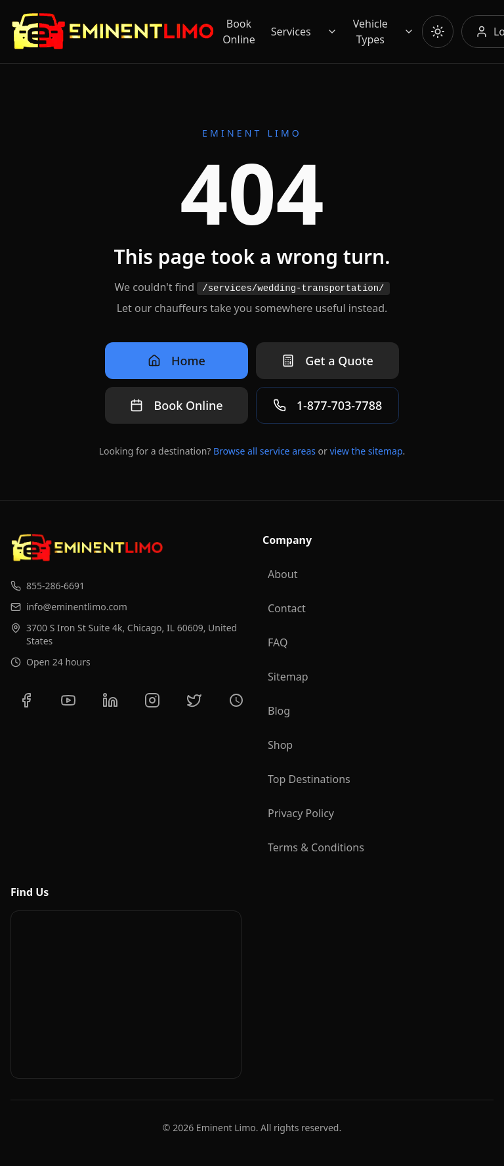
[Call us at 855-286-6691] (126, 586)
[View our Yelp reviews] (236, 700)
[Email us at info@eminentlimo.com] (126, 607)
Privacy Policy (301, 813)
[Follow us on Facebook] (26, 700)
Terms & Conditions (316, 847)
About (282, 574)
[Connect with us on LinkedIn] (110, 700)
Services (291, 31)
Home (176, 361)
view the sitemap (366, 451)
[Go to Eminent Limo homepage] (112, 32)
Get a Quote (327, 361)
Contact (287, 608)
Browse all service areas (264, 451)
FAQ (277, 642)
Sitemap (288, 676)
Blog (279, 711)
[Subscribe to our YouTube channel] (68, 700)
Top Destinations (309, 779)
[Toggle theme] (437, 31)
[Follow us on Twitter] (194, 700)
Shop (280, 745)
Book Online (238, 31)
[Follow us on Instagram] (152, 700)
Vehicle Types (370, 31)
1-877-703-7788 (328, 405)
